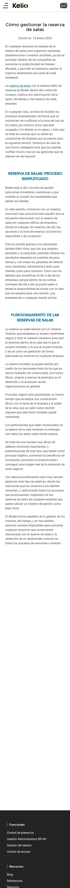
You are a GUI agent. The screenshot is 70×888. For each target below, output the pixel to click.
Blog (10, 874)
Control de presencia (20, 833)
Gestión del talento (19, 845)
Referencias (14, 881)
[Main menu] (5, 5)
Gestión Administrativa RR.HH (26, 839)
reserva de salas (20, 86)
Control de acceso (18, 852)
